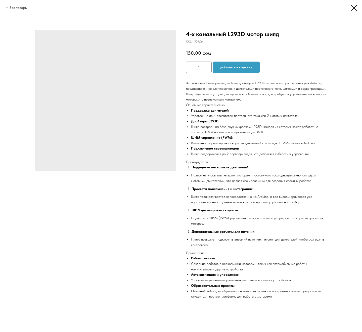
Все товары (18, 8)
